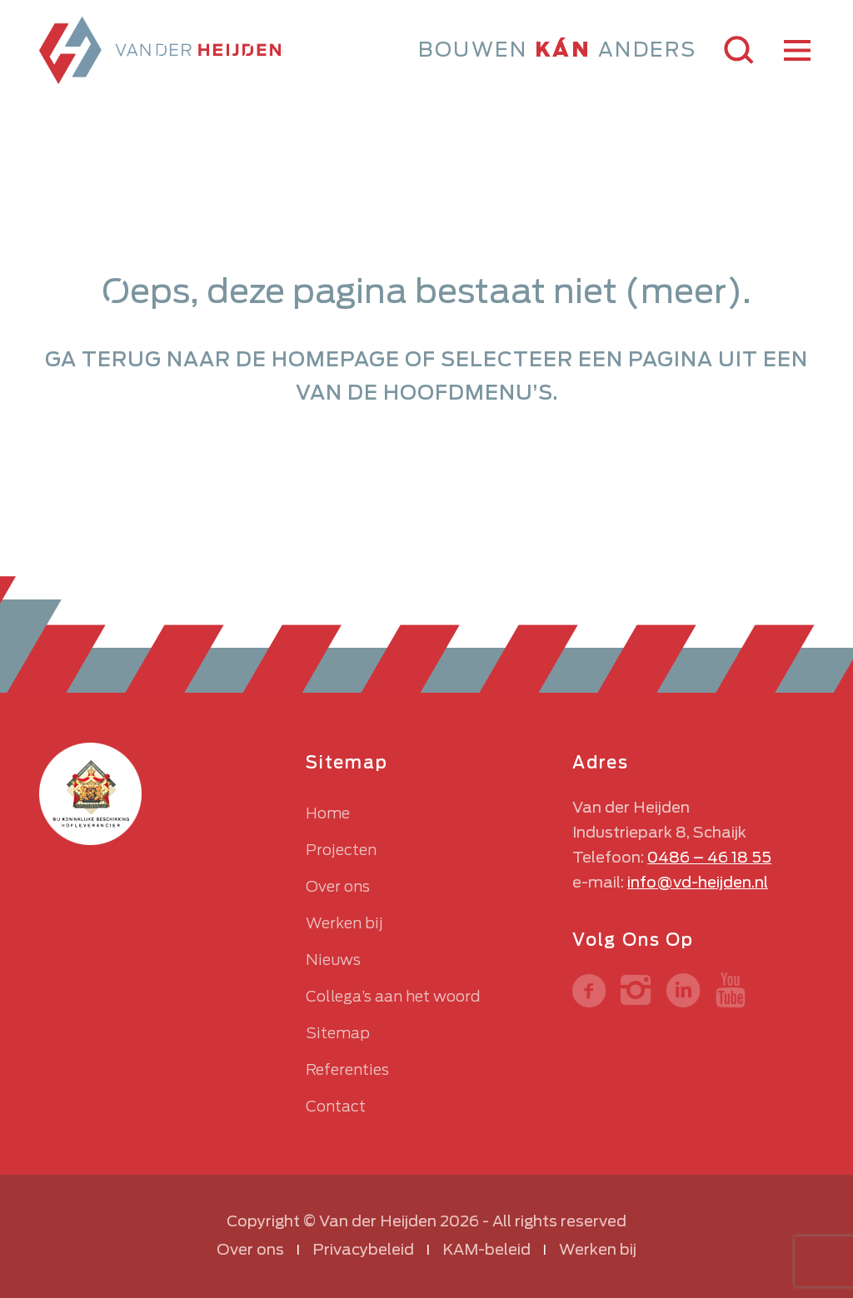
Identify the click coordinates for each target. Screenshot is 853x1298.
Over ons (338, 886)
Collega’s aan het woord (393, 996)
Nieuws (333, 959)
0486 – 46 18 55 (709, 857)
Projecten (341, 849)
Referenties (347, 1069)
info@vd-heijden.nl (697, 882)
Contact (336, 1106)
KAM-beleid (486, 1249)
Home (328, 813)
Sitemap (338, 1033)
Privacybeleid (363, 1249)
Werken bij (344, 923)
